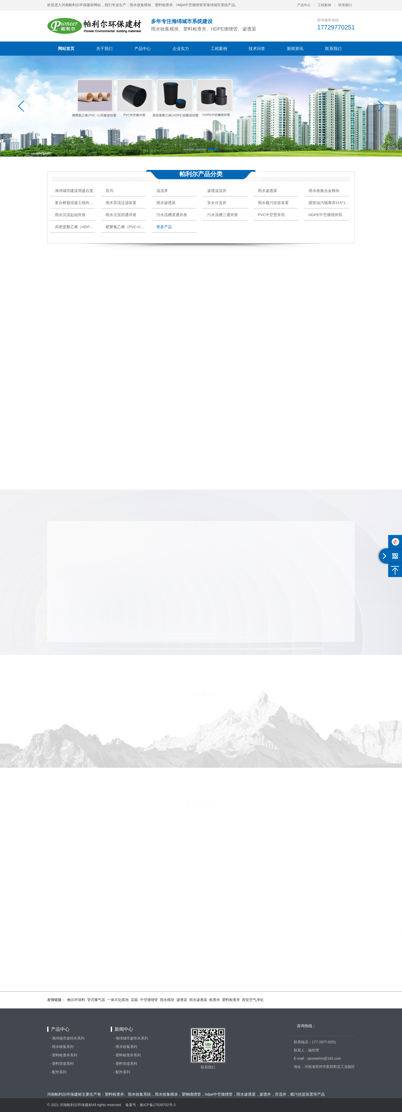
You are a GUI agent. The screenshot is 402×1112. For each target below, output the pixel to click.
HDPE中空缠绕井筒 (326, 215)
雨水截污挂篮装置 (273, 202)
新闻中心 (124, 1029)
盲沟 (109, 190)
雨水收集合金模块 (324, 190)
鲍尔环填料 (76, 1000)
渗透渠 (181, 1000)
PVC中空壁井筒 (271, 215)
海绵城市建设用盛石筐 (74, 190)
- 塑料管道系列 (62, 1064)
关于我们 (104, 48)
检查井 (214, 1000)
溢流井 (162, 190)
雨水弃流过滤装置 (121, 202)
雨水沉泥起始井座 (70, 215)
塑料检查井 (231, 1000)
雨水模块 (167, 1000)
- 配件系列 (58, 1072)
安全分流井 (216, 202)
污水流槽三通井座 (222, 215)
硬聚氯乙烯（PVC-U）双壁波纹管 (126, 227)
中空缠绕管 (149, 1000)
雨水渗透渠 (267, 190)
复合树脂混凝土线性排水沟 (75, 202)
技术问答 (257, 48)
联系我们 (333, 48)
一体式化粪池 (118, 1000)
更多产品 (164, 227)
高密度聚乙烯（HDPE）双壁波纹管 (75, 227)
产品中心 (142, 48)
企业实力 (181, 48)
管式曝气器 (96, 1000)
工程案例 (219, 48)
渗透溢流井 (216, 190)
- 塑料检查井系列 (63, 1055)
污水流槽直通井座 (171, 215)
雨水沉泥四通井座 (121, 215)
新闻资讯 (295, 48)
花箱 (134, 1000)
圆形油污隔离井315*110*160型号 (329, 202)
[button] (189, 149)
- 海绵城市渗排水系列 (67, 1038)
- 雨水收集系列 (62, 1047)
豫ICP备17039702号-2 (158, 1105)
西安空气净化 (253, 1000)
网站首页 (66, 48)
